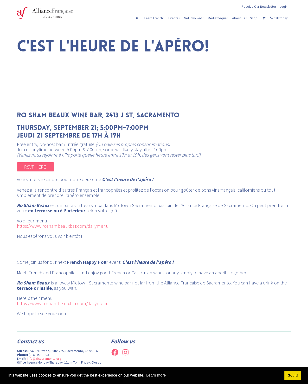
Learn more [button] (156, 375)
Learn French (153, 18)
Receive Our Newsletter (259, 6)
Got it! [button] (293, 375)
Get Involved (193, 18)
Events (173, 18)
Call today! (279, 18)
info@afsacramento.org (44, 358)
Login (284, 6)
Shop (253, 18)
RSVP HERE (28, 165)
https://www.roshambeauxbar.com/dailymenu (63, 226)
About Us (238, 18)
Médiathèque (217, 18)
